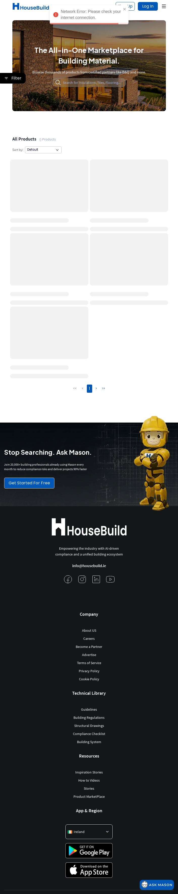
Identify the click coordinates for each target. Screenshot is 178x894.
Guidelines (89, 709)
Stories (89, 788)
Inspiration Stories (89, 772)
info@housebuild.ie (89, 565)
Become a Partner (89, 646)
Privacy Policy (89, 671)
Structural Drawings (89, 725)
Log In (148, 6)
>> (103, 388)
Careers (89, 638)
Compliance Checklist (89, 733)
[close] (124, 9)
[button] (164, 6)
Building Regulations (89, 717)
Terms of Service (89, 663)
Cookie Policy (89, 679)
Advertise (89, 654)
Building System (89, 742)
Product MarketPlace (89, 796)
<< (75, 388)
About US (89, 630)
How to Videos (89, 780)
